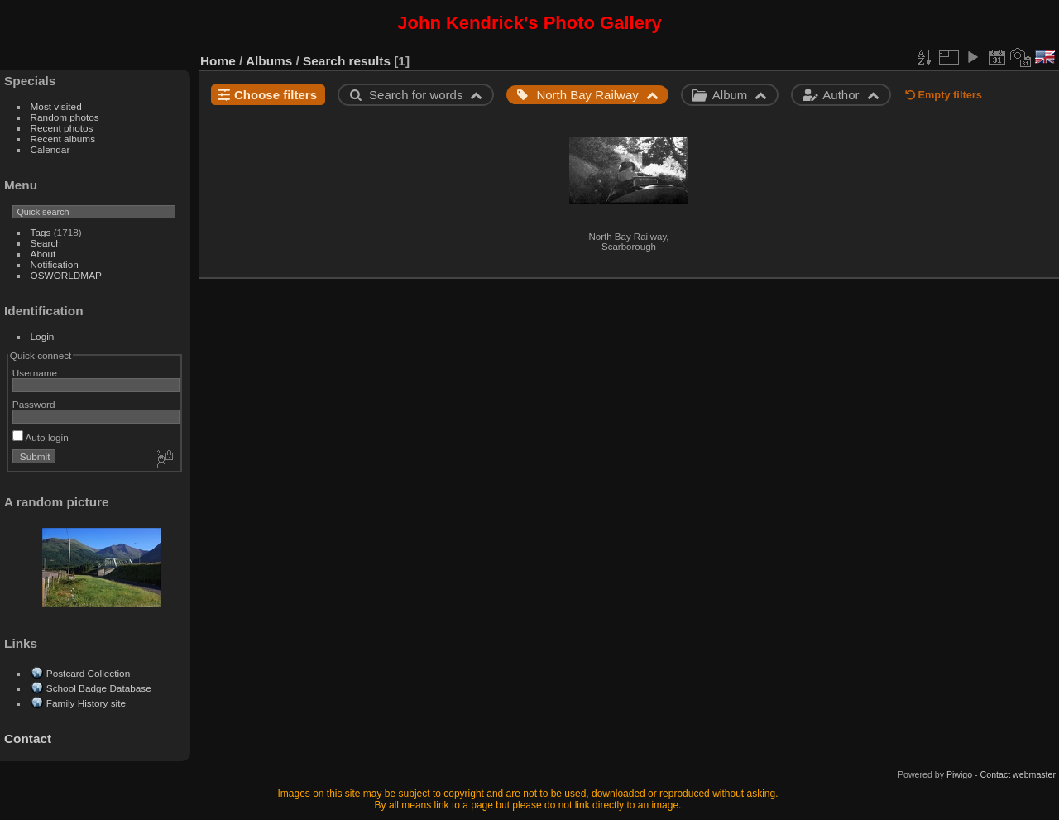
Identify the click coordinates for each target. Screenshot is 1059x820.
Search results (347, 61)
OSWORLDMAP (66, 275)
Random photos (65, 117)
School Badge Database (98, 688)
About (43, 253)
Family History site (86, 703)
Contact (27, 738)
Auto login (40, 437)
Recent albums (63, 138)
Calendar (50, 149)
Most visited (56, 106)
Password (33, 404)
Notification (55, 264)
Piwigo (959, 774)
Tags (41, 232)
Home (218, 61)
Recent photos (62, 127)
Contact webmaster (1018, 774)
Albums (269, 61)
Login (43, 336)
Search (46, 242)
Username (34, 372)
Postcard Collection (88, 673)
